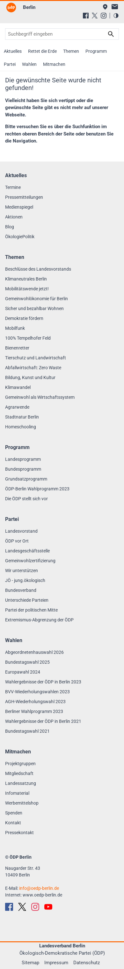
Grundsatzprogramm (26, 478)
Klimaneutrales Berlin (26, 278)
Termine (13, 187)
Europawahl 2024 (22, 672)
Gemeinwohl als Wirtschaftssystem (40, 397)
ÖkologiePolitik (19, 236)
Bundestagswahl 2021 (27, 731)
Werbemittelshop (22, 803)
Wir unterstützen (21, 570)
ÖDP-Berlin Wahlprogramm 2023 (37, 488)
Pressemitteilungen (24, 197)
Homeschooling (20, 426)
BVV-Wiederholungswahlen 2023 (37, 691)
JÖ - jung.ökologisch (25, 580)
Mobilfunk (15, 328)
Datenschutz (86, 963)
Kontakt (13, 822)
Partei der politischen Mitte (31, 610)
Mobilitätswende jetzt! (27, 288)
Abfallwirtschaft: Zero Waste (33, 367)
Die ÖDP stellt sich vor (26, 498)
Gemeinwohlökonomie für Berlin (36, 298)
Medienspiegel (19, 207)
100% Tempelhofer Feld (28, 338)
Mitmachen (54, 64)
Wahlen (29, 64)
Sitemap (30, 963)
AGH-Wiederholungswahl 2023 (35, 701)
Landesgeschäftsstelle (27, 550)
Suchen (111, 34)
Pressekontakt (19, 832)
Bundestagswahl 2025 (27, 662)
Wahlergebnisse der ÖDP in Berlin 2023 (43, 681)
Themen (71, 51)
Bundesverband (20, 590)
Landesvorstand (21, 531)
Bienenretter (17, 347)
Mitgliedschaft (19, 773)
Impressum (56, 963)
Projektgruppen (20, 763)
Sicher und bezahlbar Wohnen (34, 308)
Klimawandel (18, 387)
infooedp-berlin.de (39, 888)
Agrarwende (17, 407)
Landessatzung (20, 783)
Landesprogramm (23, 459)
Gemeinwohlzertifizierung (30, 560)
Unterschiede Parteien (26, 600)
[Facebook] (86, 15)
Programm (96, 51)
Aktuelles (13, 51)
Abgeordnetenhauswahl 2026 (34, 652)
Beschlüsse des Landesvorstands (38, 269)
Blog (9, 226)
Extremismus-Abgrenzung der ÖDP (39, 619)
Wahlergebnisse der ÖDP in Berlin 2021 (43, 721)
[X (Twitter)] (95, 15)
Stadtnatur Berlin (22, 416)
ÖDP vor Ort (17, 540)
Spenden (13, 812)
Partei (10, 64)
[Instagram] (103, 15)
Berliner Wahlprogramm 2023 (34, 711)
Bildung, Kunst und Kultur (30, 377)
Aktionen (14, 216)
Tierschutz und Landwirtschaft (35, 357)
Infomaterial (17, 793)
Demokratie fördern (24, 318)
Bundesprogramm (23, 469)
